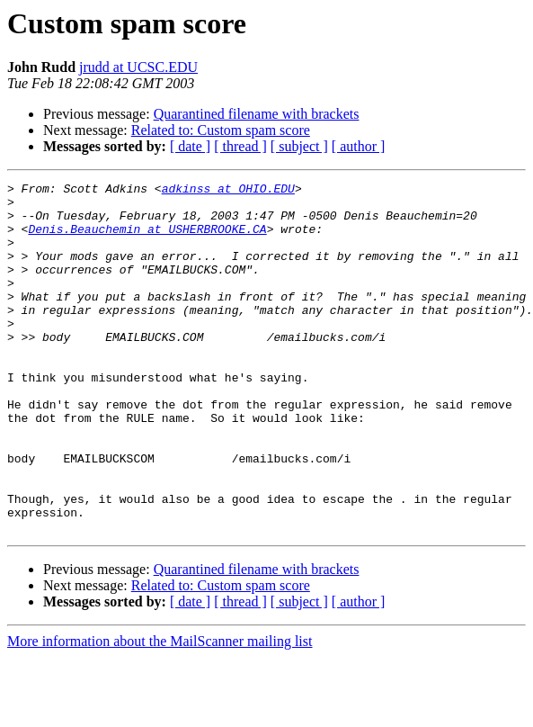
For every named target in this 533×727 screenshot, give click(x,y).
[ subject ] (299, 146)
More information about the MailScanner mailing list (159, 711)
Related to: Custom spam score (220, 130)
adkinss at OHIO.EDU (228, 191)
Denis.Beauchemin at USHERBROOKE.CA (147, 239)
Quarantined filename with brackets (257, 113)
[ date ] (190, 146)
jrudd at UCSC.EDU (138, 67)
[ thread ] (240, 146)
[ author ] (359, 146)
